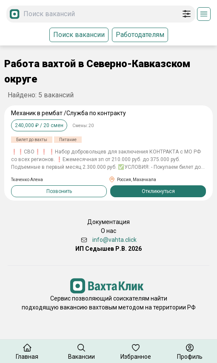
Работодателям (140, 35)
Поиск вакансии (79, 35)
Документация (108, 221)
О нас (108, 230)
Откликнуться (158, 191)
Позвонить (59, 191)
